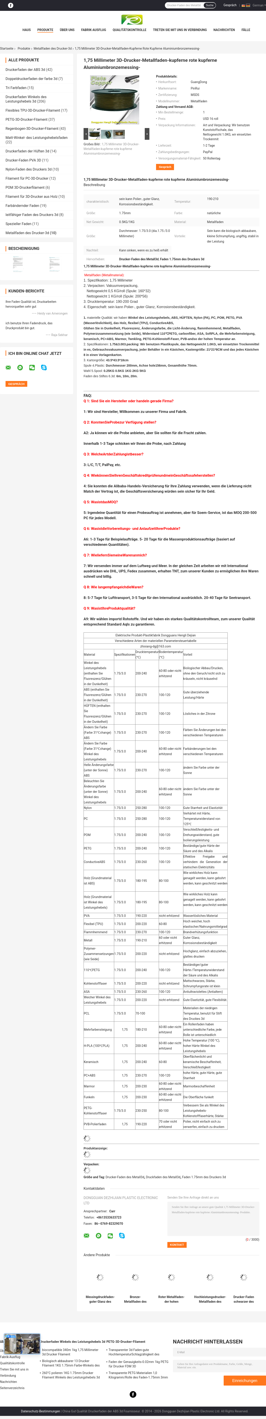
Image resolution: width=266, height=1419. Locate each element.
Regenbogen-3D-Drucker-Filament (32, 128)
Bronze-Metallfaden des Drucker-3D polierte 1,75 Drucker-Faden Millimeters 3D (135, 1299)
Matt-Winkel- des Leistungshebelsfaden (37, 138)
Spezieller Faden (18, 224)
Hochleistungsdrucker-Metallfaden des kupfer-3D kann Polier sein (210, 1299)
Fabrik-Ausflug (93, 30)
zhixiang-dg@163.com (155, 646)
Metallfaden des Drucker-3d (53, 48)
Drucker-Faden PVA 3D (23, 160)
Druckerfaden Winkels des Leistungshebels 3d (26, 99)
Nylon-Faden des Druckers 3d (29, 169)
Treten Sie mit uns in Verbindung (180, 30)
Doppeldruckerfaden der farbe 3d (31, 79)
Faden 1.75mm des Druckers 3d (204, 1177)
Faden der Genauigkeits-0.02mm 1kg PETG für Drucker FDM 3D (138, 1364)
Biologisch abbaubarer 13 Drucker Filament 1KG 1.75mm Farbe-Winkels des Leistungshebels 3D (71, 1363)
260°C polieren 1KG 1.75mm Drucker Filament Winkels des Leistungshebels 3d (71, 1375)
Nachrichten (224, 30)
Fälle (246, 30)
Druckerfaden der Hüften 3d (27, 151)
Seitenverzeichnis (12, 1388)
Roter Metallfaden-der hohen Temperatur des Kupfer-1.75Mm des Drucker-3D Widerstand (171, 1299)
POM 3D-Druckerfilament (25, 187)
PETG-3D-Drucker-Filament (26, 119)
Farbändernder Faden (22, 206)
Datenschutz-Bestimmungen (40, 1411)
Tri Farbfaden (16, 88)
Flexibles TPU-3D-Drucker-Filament (33, 110)
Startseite (6, 48)
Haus (26, 30)
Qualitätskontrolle (130, 30)
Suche (209, 5)
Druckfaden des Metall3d (163, 1177)
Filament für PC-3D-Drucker (27, 178)
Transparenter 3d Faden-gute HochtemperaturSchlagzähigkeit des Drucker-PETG (134, 1352)
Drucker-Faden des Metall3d (125, 1177)
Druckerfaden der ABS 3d (25, 70)
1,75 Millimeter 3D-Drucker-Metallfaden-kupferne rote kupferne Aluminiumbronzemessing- (111, 148)
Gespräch (230, 5)
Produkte (45, 30)
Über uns (67, 30)
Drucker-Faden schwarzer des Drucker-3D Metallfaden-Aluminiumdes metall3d (243, 1299)
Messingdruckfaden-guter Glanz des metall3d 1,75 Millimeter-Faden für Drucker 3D (100, 1299)
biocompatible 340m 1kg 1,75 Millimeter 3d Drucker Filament (70, 1352)
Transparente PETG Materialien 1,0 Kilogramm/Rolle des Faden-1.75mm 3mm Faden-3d (138, 1375)
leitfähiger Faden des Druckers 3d (32, 215)
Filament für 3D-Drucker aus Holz (32, 196)
